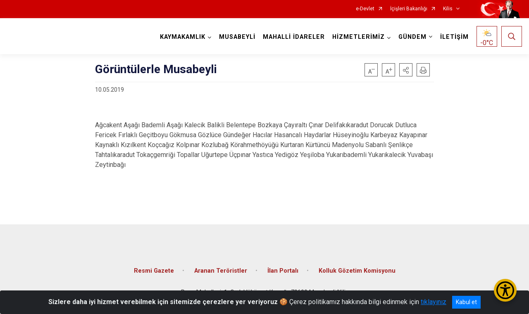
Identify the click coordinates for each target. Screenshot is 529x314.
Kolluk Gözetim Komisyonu (357, 270)
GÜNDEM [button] (412, 36)
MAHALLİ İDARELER (294, 36)
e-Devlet (365, 9)
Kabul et (466, 302)
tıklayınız (433, 302)
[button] (405, 69)
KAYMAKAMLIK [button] (182, 36)
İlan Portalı (282, 270)
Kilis (448, 9)
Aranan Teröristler (220, 270)
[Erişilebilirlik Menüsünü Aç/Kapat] (505, 290)
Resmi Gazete (154, 270)
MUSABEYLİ (237, 36)
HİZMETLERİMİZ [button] (358, 36)
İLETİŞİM (454, 36)
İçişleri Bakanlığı (408, 9)
